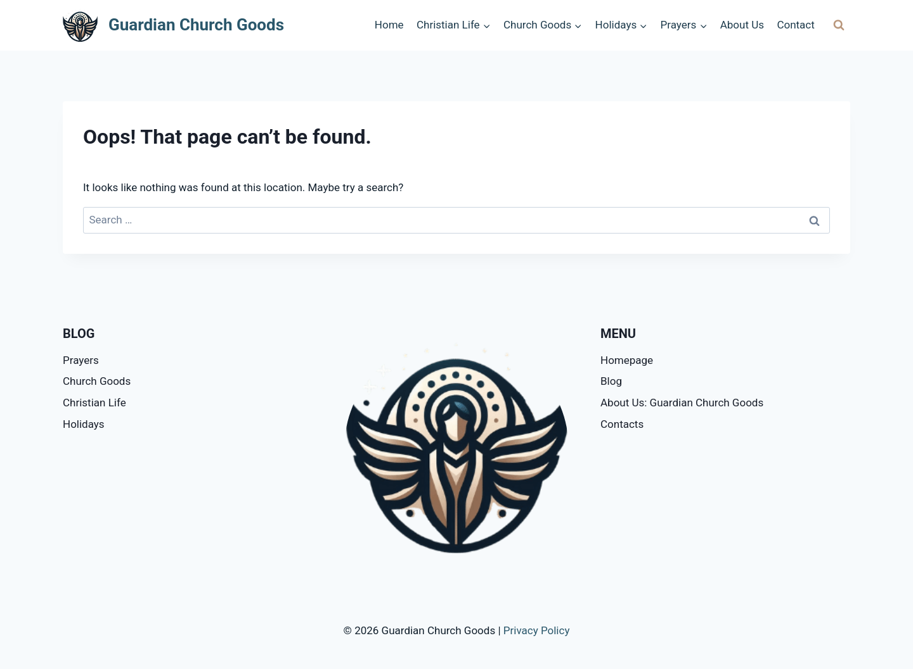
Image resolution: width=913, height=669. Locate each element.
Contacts (622, 424)
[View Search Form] (838, 25)
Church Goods (97, 381)
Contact (795, 24)
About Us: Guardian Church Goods (681, 402)
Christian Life (94, 402)
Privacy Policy (536, 630)
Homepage (626, 360)
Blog (611, 381)
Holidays (84, 424)
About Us (742, 24)
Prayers (81, 360)
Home (389, 24)
